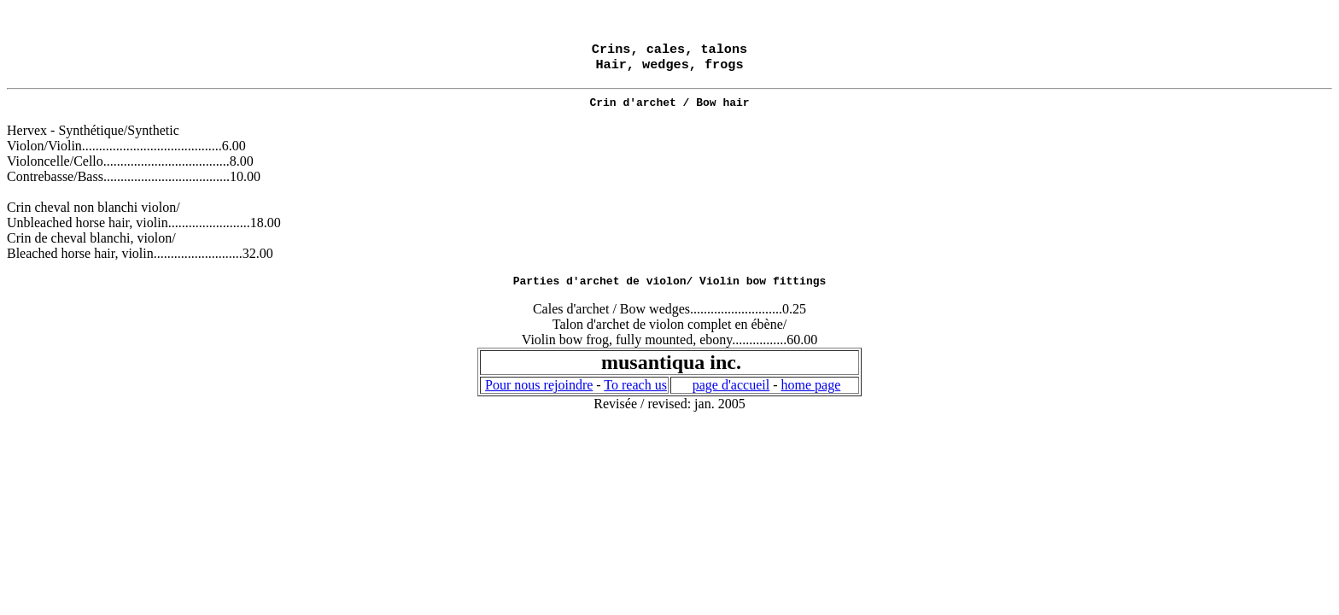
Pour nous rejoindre (539, 393)
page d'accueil (731, 393)
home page (810, 393)
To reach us (635, 393)
